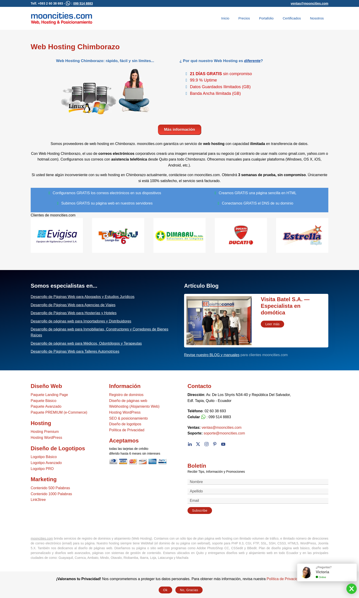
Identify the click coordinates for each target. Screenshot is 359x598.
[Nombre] (258, 482)
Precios (244, 18)
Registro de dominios (126, 395)
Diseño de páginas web (128, 401)
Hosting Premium (45, 432)
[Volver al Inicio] (61, 18)
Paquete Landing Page (49, 395)
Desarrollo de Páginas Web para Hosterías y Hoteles (74, 313)
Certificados (292, 18)
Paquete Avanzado (46, 406)
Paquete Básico (43, 401)
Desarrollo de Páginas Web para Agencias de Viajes (73, 305)
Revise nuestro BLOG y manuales (211, 355)
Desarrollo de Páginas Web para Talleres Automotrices (75, 351)
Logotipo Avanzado (46, 463)
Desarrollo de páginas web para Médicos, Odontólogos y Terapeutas (86, 343)
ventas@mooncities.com (309, 3)
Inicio (225, 18)
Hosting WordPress (46, 438)
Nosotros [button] (317, 18)
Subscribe (199, 510)
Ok (165, 590)
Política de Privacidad (126, 430)
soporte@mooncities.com (224, 433)
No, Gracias (189, 590)
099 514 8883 (83, 3)
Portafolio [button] (266, 18)
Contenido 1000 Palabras (51, 494)
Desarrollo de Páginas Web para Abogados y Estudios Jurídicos (82, 297)
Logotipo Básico (44, 457)
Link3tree (38, 500)
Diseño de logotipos (125, 424)
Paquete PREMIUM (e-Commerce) (59, 412)
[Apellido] (258, 491)
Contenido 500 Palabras (50, 488)
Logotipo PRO (42, 469)
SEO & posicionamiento (128, 418)
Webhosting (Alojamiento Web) (134, 406)
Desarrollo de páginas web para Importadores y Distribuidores (81, 321)
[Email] (258, 501)
